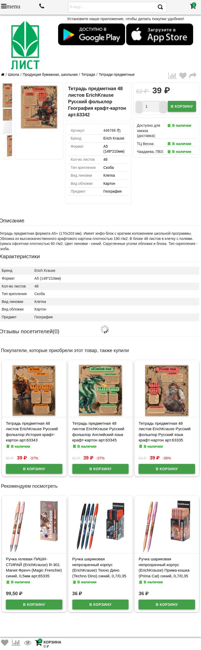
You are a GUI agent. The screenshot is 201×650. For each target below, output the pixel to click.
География (112, 191)
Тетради (88, 74)
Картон (109, 183)
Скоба (108, 167)
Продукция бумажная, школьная (50, 74)
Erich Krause (113, 138)
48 (105, 159)
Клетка (109, 175)
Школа (13, 74)
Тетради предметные (117, 74)
